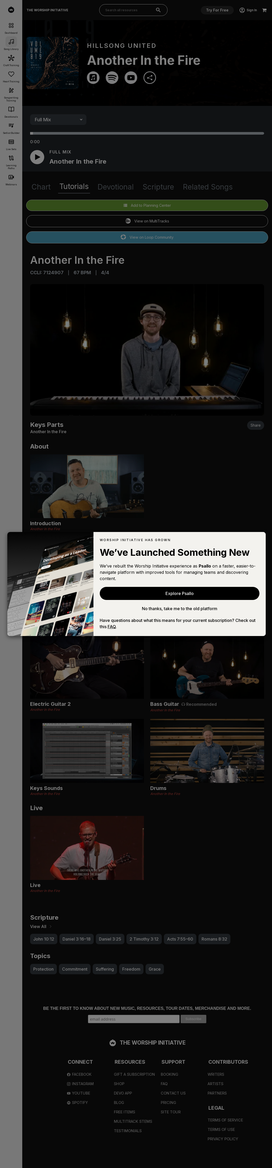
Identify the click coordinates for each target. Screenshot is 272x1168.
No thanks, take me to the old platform (179, 608)
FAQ (112, 626)
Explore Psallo (179, 593)
